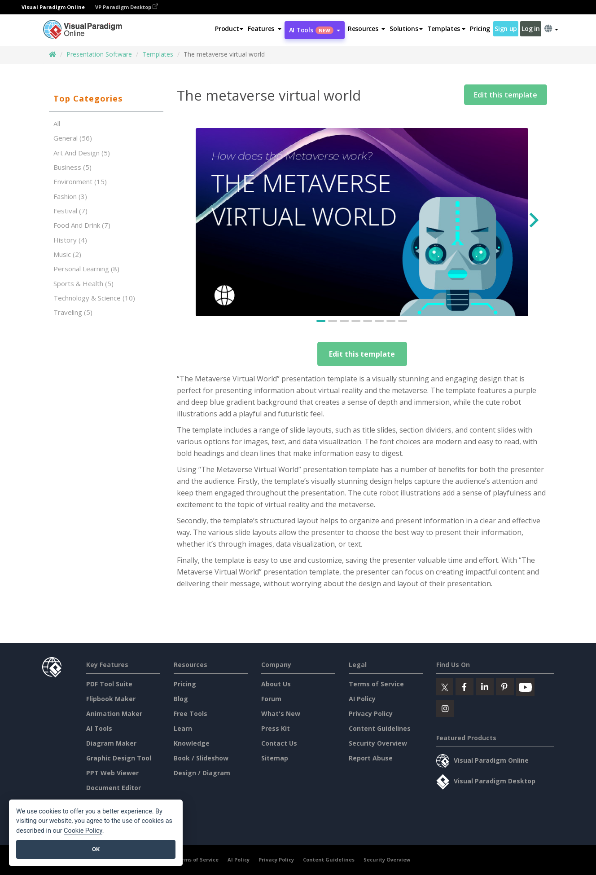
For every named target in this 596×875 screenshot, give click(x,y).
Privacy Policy (371, 713)
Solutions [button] (406, 28)
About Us (276, 684)
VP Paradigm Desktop (126, 7)
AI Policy (362, 698)
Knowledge (192, 743)
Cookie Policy (83, 831)
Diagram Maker (111, 743)
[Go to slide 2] (333, 321)
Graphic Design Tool (118, 758)
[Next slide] (533, 222)
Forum (271, 698)
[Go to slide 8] (403, 321)
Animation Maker (114, 713)
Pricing (480, 28)
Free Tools (190, 713)
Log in (530, 28)
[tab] (106, 98)
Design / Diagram (202, 773)
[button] (264, 28)
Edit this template (505, 95)
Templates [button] (446, 28)
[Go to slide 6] (379, 321)
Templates (157, 54)
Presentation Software (99, 54)
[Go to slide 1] (321, 321)
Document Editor (113, 787)
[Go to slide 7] (391, 321)
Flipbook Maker (111, 698)
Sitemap (274, 758)
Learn (183, 728)
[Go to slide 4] (356, 321)
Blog (181, 698)
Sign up (506, 28)
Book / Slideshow (201, 758)
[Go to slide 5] (368, 321)
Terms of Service (376, 684)
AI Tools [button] (314, 30)
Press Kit (275, 728)
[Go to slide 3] (344, 321)
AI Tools (99, 728)
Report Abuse (371, 758)
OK (96, 849)
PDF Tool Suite (109, 684)
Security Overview (378, 743)
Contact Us (279, 743)
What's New (280, 713)
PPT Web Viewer (112, 773)
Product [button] (229, 28)
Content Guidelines (380, 728)
